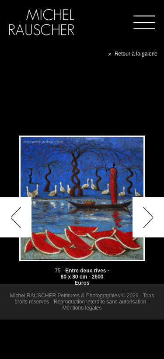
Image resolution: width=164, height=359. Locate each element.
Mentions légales (81, 308)
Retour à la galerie (131, 54)
